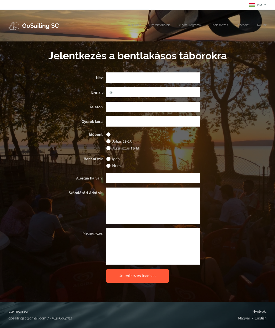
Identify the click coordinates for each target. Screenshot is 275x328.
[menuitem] (226, 26)
